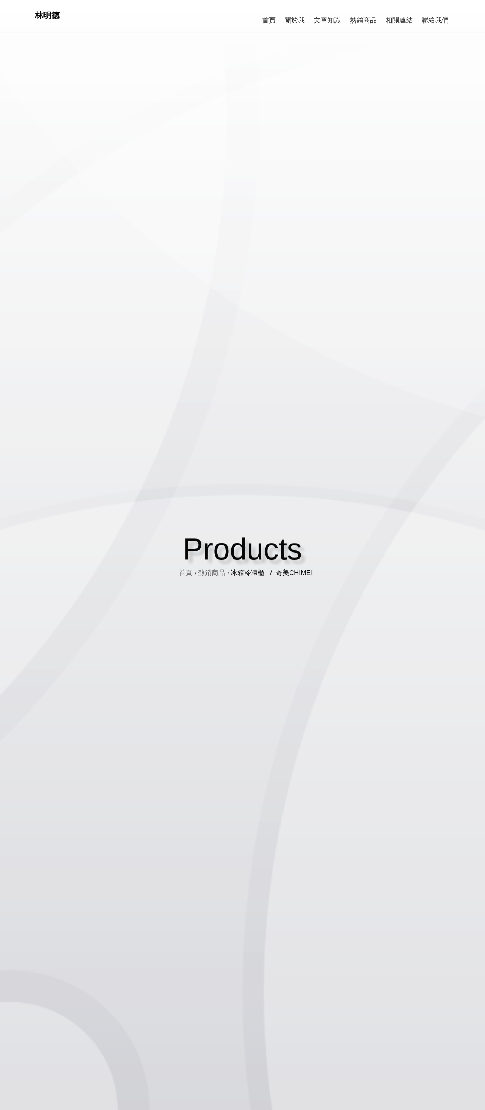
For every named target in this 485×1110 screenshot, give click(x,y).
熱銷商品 (219, 573)
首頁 (194, 573)
